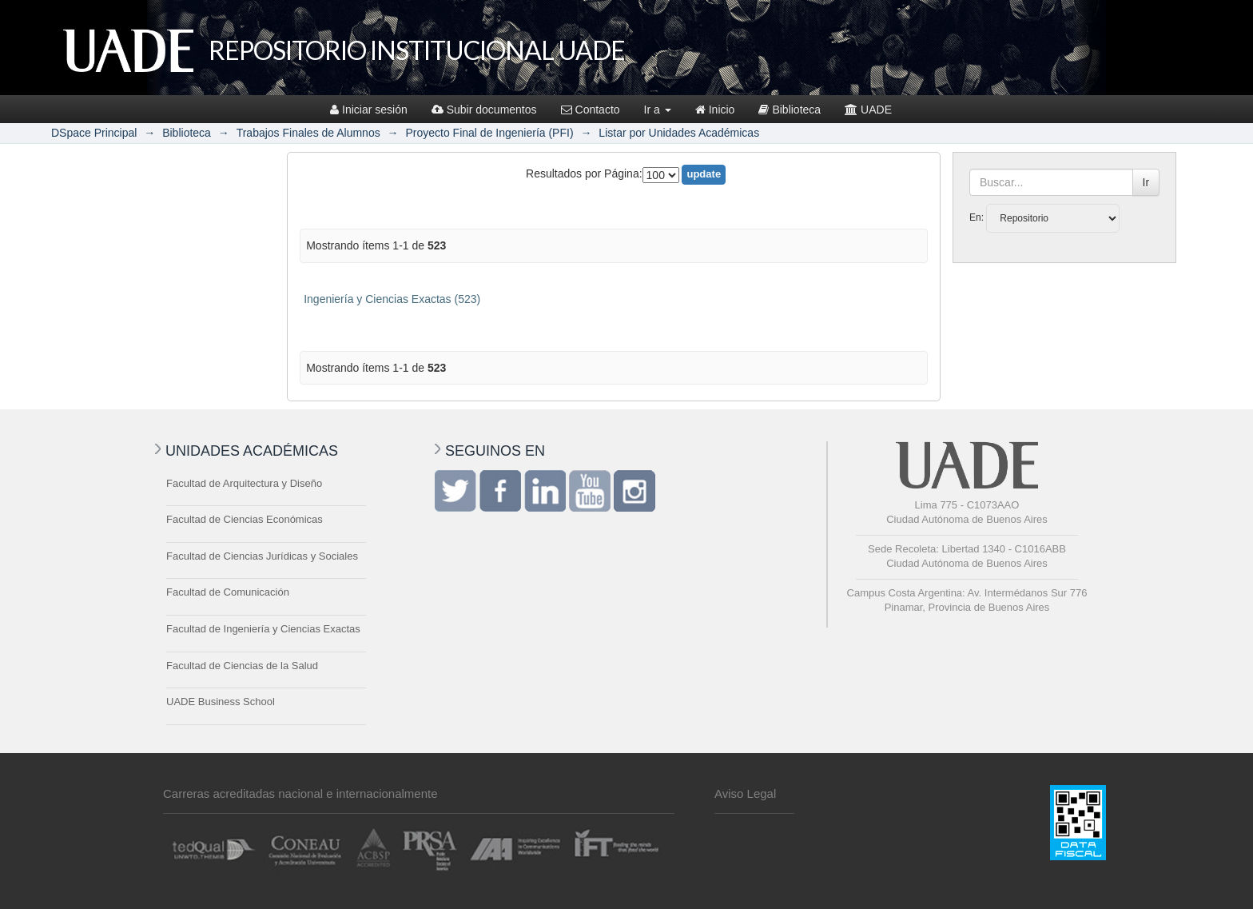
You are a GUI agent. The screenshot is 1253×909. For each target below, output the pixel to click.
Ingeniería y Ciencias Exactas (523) (392, 299)
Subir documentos (484, 109)
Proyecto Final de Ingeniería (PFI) (489, 132)
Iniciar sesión (369, 109)
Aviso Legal (745, 793)
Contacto (590, 109)
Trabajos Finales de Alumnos (308, 132)
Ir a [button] (657, 109)
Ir (1146, 182)
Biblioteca (789, 109)
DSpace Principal (94, 132)
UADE (868, 109)
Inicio (715, 109)
